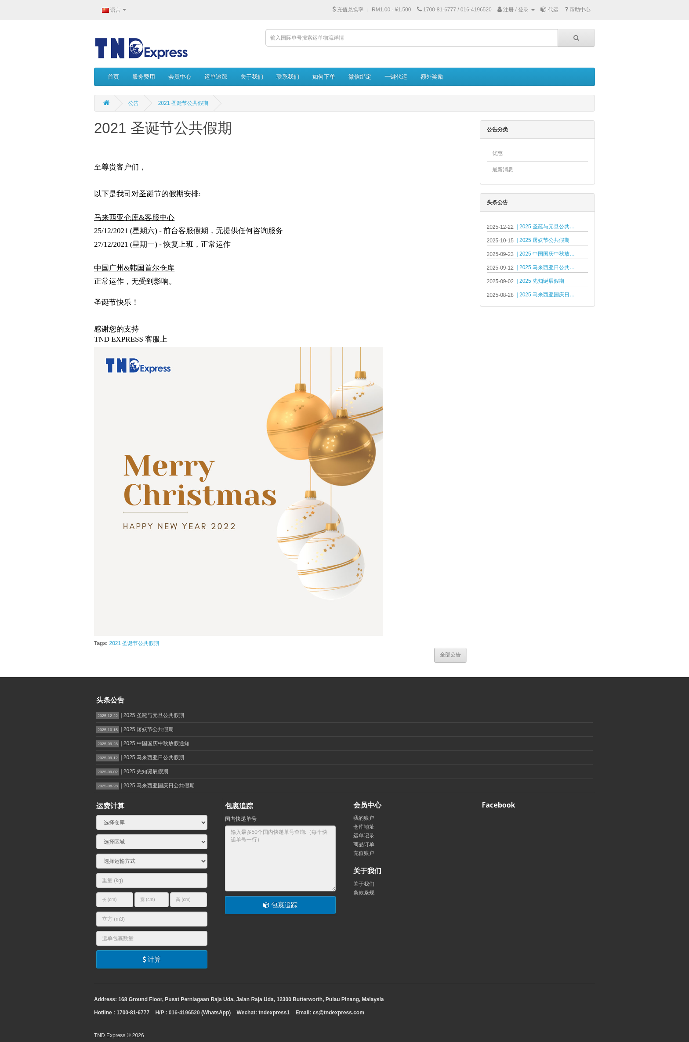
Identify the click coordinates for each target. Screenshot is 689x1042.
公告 (133, 103)
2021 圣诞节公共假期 (183, 103)
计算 (151, 959)
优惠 (497, 153)
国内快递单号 (241, 819)
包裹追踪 (280, 905)
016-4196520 (184, 1013)
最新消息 (502, 169)
